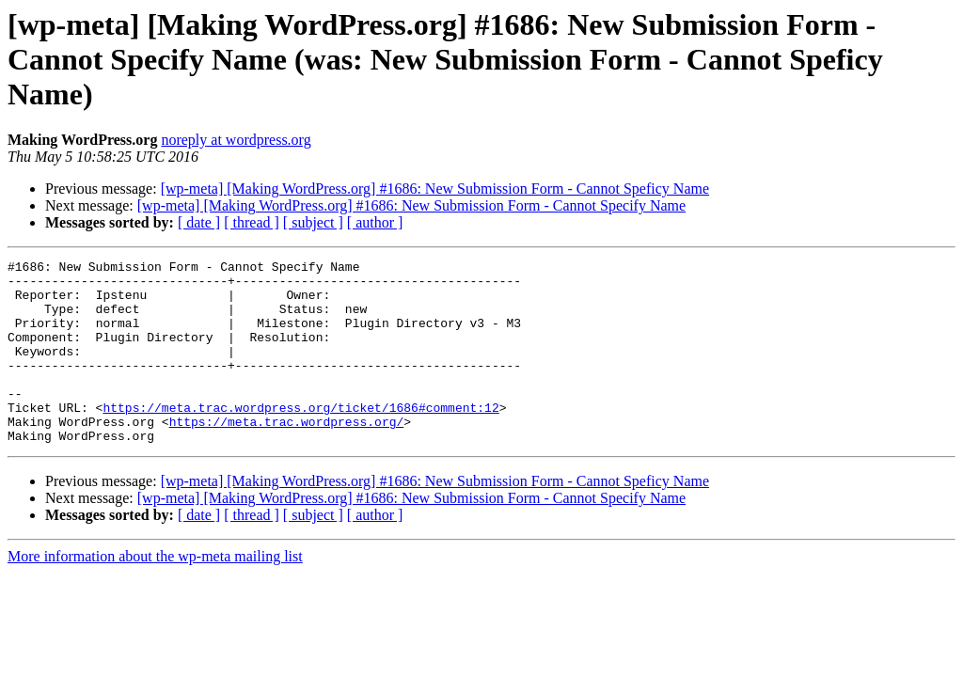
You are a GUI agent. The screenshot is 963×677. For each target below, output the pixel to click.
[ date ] (199, 222)
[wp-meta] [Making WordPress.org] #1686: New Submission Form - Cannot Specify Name (411, 205)
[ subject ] (313, 222)
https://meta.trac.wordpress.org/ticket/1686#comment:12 (300, 438)
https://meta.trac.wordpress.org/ (286, 455)
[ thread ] (251, 222)
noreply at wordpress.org (235, 140)
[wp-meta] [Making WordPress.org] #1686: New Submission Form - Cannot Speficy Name (435, 189)
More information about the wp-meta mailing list (155, 593)
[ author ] (375, 222)
